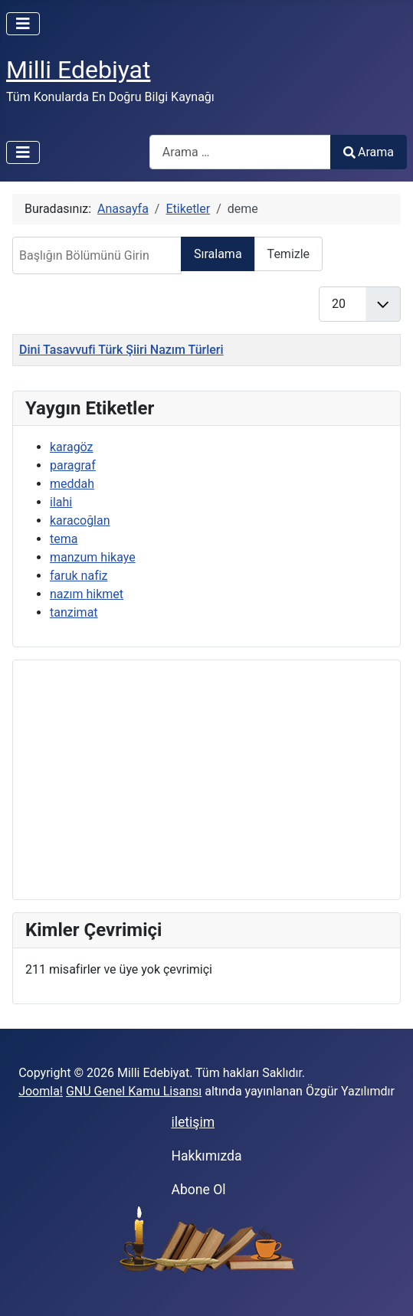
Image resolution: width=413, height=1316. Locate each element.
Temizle (288, 254)
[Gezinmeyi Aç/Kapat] (23, 23)
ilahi (61, 502)
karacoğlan (80, 520)
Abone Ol (198, 1189)
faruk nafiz (79, 575)
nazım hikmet (86, 594)
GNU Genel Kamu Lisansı (134, 1091)
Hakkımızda (206, 1156)
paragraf (73, 465)
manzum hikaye (93, 557)
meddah (72, 483)
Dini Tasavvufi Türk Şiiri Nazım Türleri (121, 349)
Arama (368, 152)
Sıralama (218, 254)
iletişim (193, 1122)
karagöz (71, 447)
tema (63, 539)
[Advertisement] (206, 780)
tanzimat (74, 612)
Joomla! (40, 1091)
